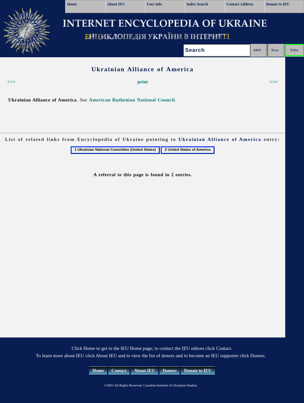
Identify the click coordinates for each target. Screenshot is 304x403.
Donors (170, 370)
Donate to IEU (278, 4)
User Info (154, 4)
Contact (118, 370)
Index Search (197, 4)
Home (72, 4)
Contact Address (239, 4)
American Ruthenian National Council (132, 99)
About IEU (116, 4)
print (142, 81)
